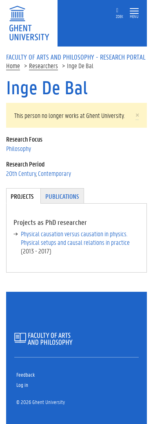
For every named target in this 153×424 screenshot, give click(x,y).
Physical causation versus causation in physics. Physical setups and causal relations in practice (75, 237)
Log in (22, 384)
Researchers (43, 65)
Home (13, 65)
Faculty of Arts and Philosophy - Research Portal (76, 56)
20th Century (21, 173)
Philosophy (18, 148)
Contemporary (54, 173)
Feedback (25, 374)
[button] (134, 11)
